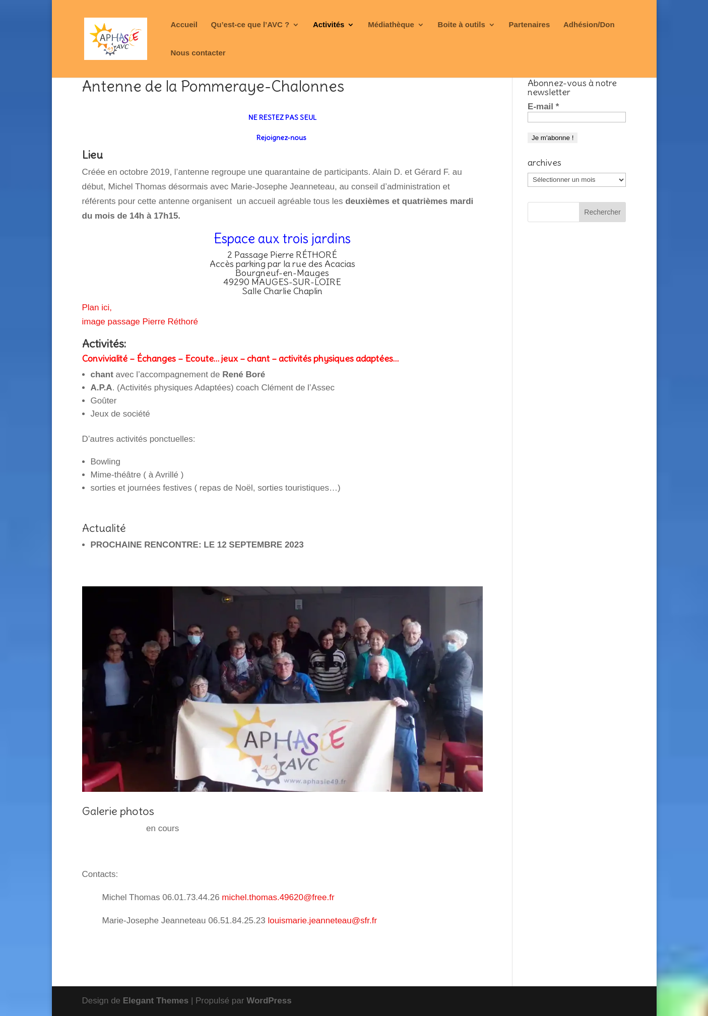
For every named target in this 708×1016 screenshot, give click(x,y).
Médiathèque (391, 25)
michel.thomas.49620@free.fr (278, 897)
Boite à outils (461, 25)
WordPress (268, 1000)
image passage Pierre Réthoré (140, 321)
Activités (329, 25)
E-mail (543, 106)
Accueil (184, 25)
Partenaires (529, 25)
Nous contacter (198, 53)
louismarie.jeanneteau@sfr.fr (322, 920)
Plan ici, (97, 307)
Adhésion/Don (589, 25)
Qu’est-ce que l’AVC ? (250, 25)
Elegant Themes (155, 1000)
